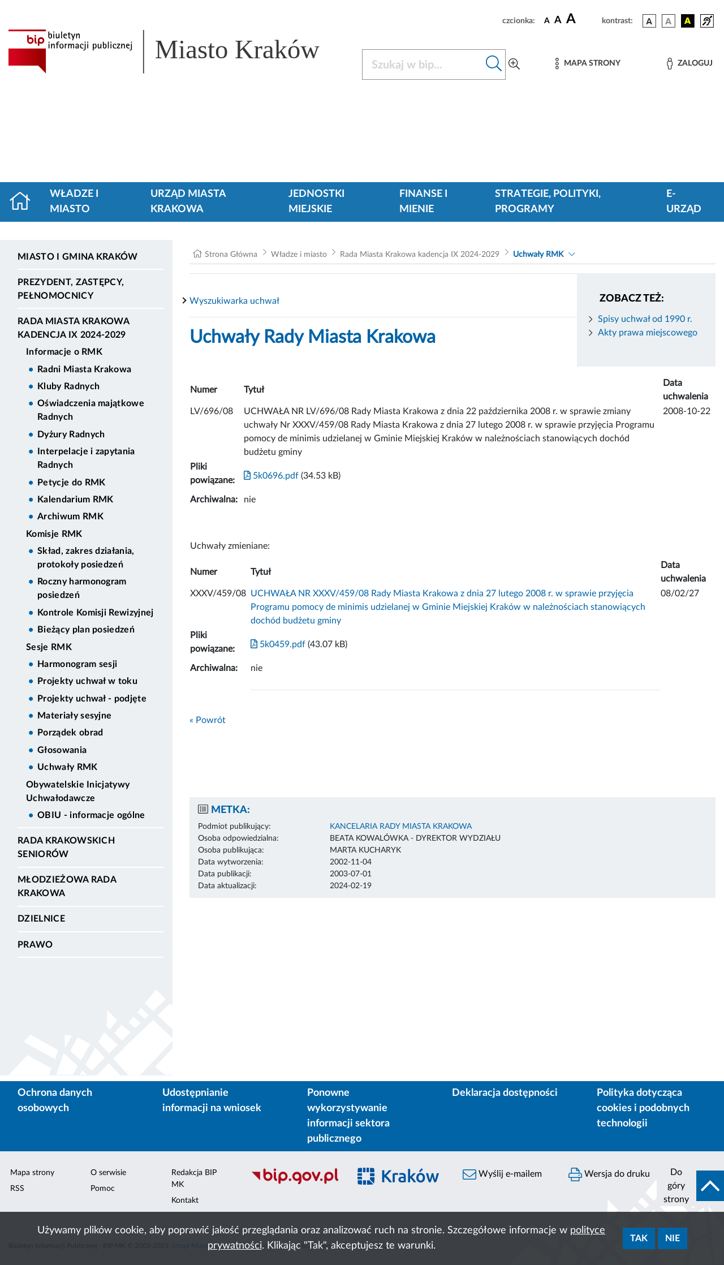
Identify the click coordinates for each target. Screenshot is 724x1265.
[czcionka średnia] (558, 20)
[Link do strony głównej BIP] (178, 51)
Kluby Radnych (68, 386)
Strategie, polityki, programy (548, 201)
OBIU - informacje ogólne (91, 815)
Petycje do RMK (71, 482)
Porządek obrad (70, 732)
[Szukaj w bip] (494, 64)
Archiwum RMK (70, 516)
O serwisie (108, 1173)
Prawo (35, 944)
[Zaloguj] (689, 64)
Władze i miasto (74, 201)
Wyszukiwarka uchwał (234, 301)
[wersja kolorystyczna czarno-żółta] (687, 20)
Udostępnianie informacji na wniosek (211, 1100)
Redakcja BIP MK (194, 1179)
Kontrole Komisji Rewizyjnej (95, 612)
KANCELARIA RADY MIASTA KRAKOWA (401, 827)
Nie (672, 1238)
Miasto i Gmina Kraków (78, 256)
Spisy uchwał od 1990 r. (645, 319)
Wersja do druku (609, 1174)
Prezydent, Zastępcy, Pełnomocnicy (71, 289)
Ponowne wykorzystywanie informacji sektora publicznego (348, 1116)
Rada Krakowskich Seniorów (66, 847)
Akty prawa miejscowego (647, 332)
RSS (17, 1189)
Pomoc (102, 1189)
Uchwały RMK (67, 767)
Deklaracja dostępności (505, 1093)
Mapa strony (32, 1173)
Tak (639, 1238)
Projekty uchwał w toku (87, 681)
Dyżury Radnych (71, 434)
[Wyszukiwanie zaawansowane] (514, 64)
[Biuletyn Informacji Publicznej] (294, 1182)
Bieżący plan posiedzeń (86, 629)
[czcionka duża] (582, 19)
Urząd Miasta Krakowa (188, 201)
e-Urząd (683, 201)
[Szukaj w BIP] (422, 64)
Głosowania (62, 750)
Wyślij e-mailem (502, 1174)
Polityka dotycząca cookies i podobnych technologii (643, 1108)
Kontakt (185, 1200)
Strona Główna (231, 255)
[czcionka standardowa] (547, 20)
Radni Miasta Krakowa (84, 369)
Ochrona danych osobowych (55, 1100)
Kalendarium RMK (75, 499)
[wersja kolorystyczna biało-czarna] (668, 20)
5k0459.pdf (278, 644)
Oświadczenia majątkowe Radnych (90, 410)
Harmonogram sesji (77, 664)
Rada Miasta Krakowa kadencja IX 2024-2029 (73, 328)
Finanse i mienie (423, 201)
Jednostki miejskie (316, 201)
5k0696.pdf (271, 475)
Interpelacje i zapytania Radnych (86, 458)
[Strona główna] (24, 202)
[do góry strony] (690, 1185)
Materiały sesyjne (74, 715)
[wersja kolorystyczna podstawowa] (649, 20)
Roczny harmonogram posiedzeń (82, 588)
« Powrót (207, 720)
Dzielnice (41, 918)
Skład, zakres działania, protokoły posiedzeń (86, 558)
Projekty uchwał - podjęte (91, 698)
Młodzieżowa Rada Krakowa (67, 886)
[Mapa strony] (587, 64)
